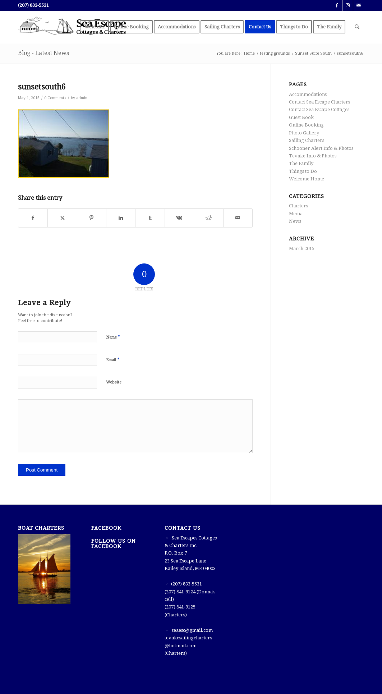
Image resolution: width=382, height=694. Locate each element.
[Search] (357, 27)
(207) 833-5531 (33, 5)
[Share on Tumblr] (149, 218)
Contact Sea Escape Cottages (319, 109)
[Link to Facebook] (337, 5)
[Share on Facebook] (32, 218)
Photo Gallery (304, 132)
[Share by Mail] (238, 218)
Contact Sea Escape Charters (319, 102)
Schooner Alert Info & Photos (321, 148)
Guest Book (301, 117)
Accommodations (308, 94)
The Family (301, 163)
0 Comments (55, 98)
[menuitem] (95, 27)
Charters (298, 205)
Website (113, 382)
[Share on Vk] (179, 218)
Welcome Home (306, 178)
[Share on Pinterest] (91, 218)
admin (81, 98)
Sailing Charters (306, 140)
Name (113, 337)
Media (296, 213)
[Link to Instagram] (347, 5)
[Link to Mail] (358, 5)
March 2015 (301, 248)
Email (113, 359)
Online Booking (306, 125)
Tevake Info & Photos (312, 155)
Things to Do (303, 171)
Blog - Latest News (43, 53)
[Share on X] (62, 218)
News (295, 221)
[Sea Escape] (72, 27)
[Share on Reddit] (208, 218)
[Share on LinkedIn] (120, 218)
